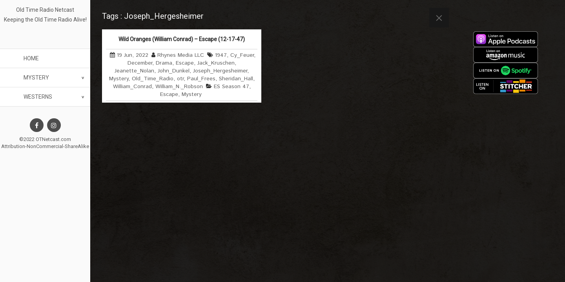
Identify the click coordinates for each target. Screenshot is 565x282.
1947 (221, 55)
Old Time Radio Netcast (45, 10)
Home (31, 58)
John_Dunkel (174, 71)
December (140, 63)
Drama (164, 63)
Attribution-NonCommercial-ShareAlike (45, 146)
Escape (185, 63)
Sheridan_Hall (236, 79)
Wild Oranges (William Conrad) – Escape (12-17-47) (181, 39)
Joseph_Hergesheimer (220, 71)
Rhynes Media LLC (180, 55)
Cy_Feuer (242, 55)
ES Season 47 (231, 86)
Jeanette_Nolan (134, 71)
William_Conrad (132, 86)
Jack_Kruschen (216, 63)
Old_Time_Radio (152, 79)
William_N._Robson (179, 86)
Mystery (36, 77)
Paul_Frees (201, 79)
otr (180, 79)
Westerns (38, 97)
